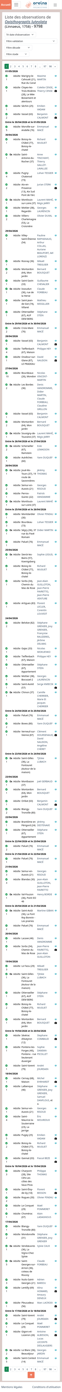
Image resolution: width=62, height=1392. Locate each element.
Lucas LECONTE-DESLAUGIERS (44, 1342)
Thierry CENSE (45, 90)
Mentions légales (11, 1387)
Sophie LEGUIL (45, 554)
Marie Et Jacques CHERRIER (42, 703)
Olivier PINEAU (45, 514)
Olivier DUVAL (44, 215)
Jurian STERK (44, 184)
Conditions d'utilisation (46, 1387)
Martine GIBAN (45, 910)
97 (45, 66)
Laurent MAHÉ (45, 199)
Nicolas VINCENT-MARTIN (42, 376)
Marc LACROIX (45, 1302)
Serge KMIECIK (45, 684)
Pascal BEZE (43, 1158)
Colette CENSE (45, 87)
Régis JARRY (43, 203)
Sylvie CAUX (43, 1245)
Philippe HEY (44, 348)
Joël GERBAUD (45, 781)
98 (50, 66)
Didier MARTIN (45, 530)
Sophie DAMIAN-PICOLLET (42, 1050)
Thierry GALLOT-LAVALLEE (42, 165)
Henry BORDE (44, 894)
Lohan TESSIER (45, 173)
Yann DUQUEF (45, 457)
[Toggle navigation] (16, 4)
